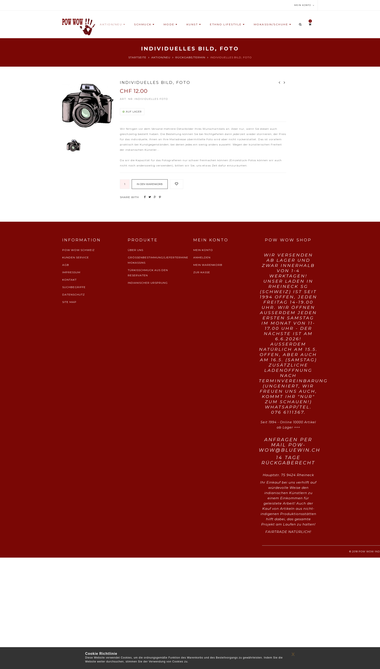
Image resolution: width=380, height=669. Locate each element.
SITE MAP (69, 302)
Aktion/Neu (160, 57)
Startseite (137, 57)
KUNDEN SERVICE (75, 257)
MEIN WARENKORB (207, 264)
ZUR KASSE (201, 272)
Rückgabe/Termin (190, 57)
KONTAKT (69, 279)
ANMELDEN (202, 257)
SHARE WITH (129, 197)
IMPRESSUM (71, 272)
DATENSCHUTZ (73, 294)
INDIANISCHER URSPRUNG (148, 282)
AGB (65, 264)
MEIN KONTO (203, 250)
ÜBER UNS (135, 250)
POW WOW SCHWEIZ (78, 250)
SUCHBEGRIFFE (74, 287)
